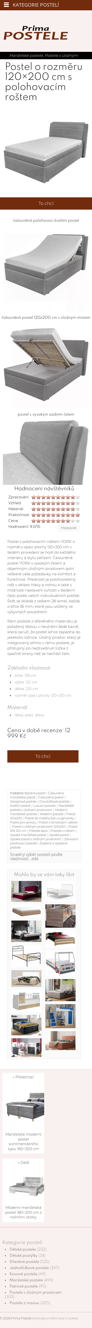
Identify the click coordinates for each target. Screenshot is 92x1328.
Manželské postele (26, 55)
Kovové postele (23, 1274)
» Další (23, 1162)
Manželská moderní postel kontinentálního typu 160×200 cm (23, 1141)
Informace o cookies (63, 1318)
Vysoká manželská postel (28, 835)
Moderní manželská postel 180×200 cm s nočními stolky (23, 1212)
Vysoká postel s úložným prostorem (35, 839)
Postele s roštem (63, 831)
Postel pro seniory (23, 822)
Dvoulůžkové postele (54, 801)
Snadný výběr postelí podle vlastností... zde (36, 856)
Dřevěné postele (24, 1262)
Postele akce (38, 831)
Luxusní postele (44, 806)
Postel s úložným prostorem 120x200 (39, 826)
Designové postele (23, 801)
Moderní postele (51, 814)
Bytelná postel (35, 793)
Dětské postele (23, 1250)
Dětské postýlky (24, 1256)
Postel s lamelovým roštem (58, 822)
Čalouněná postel (51, 797)
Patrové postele (24, 1286)
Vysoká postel (59, 835)
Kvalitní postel (20, 806)
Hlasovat (69, 527)
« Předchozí (23, 1077)
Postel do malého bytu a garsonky (49, 818)
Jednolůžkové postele (29, 1268)
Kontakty (40, 1318)
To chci (46, 203)
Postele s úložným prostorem (36, 1293)
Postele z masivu (24, 1303)
